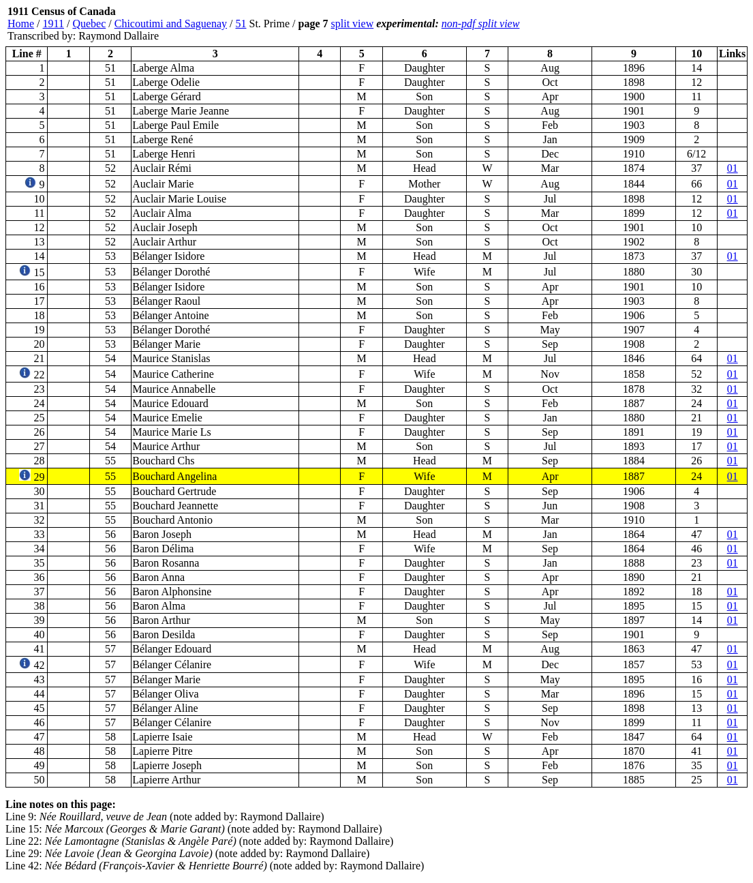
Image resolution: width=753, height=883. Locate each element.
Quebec (89, 23)
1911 (53, 23)
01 (732, 168)
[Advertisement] (666, 23)
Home (20, 23)
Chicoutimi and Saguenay (170, 23)
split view (352, 23)
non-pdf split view (481, 23)
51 (241, 23)
